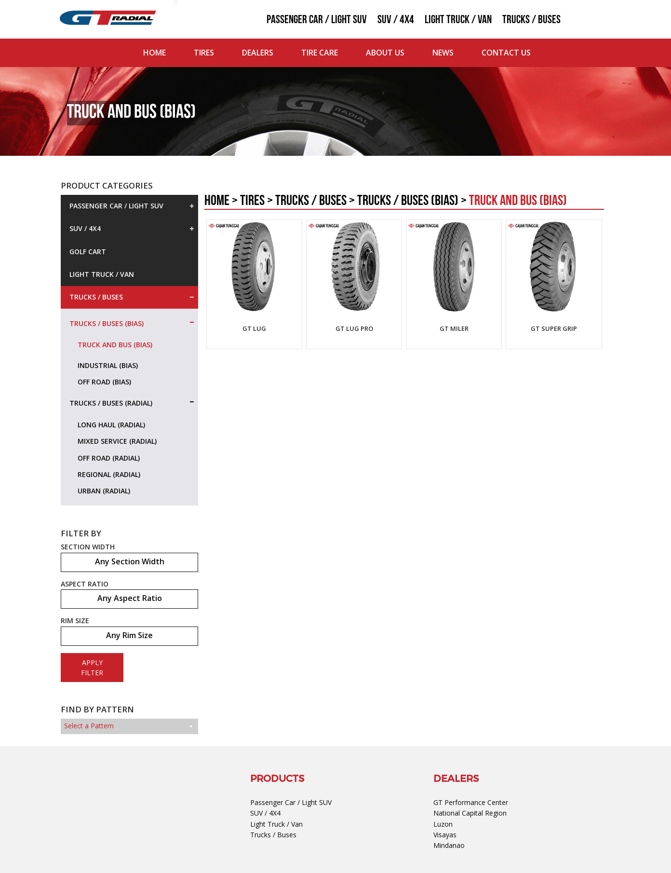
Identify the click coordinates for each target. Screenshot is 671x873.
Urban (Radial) (104, 490)
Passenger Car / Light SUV (317, 20)
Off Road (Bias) (104, 381)
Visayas (444, 834)
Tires (204, 52)
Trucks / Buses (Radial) (112, 403)
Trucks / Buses (531, 20)
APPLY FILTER (92, 667)
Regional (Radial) (109, 474)
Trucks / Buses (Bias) (107, 324)
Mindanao (449, 845)
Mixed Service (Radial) (117, 441)
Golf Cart (87, 251)
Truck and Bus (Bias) (115, 344)
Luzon (443, 824)
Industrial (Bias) (108, 365)
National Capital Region (470, 813)
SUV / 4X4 (395, 20)
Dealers (257, 52)
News (443, 52)
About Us (385, 52)
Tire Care (319, 52)
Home (154, 52)
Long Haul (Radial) (111, 424)
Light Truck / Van (458, 20)
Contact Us (506, 52)
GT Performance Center (470, 802)
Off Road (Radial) (109, 458)
